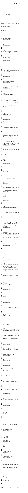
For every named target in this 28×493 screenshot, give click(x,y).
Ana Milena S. (4, 50)
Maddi (3, 159)
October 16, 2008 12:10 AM (6, 200)
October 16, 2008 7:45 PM (6, 355)
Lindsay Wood (4, 240)
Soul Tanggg (4, 374)
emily (3, 121)
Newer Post (2, 487)
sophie (3, 125)
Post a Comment (2, 486)
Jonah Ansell (4, 367)
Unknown (4, 31)
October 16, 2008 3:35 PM (6, 309)
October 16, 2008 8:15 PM (6, 360)
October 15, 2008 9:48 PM (6, 163)
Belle (3, 23)
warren (3, 93)
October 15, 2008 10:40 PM (6, 183)
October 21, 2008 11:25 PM (6, 452)
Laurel (3, 174)
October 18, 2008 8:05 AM (6, 405)
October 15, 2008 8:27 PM (6, 39)
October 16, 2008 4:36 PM (6, 344)
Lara (3, 388)
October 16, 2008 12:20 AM (6, 204)
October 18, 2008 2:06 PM (6, 410)
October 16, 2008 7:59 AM (6, 245)
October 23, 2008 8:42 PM (6, 457)
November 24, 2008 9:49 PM (6, 472)
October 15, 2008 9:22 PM (6, 115)
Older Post (18, 487)
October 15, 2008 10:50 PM (6, 191)
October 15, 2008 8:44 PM (6, 76)
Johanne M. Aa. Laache (5, 247)
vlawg (2, 6)
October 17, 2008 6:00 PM (6, 401)
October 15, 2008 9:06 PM (6, 97)
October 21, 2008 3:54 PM (6, 447)
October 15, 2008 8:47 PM (6, 82)
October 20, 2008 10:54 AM (6, 441)
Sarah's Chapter (4, 379)
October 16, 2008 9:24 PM (6, 365)
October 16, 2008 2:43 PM (6, 302)
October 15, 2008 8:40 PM (6, 60)
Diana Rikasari (4, 412)
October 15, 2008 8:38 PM (6, 53)
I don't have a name (5, 436)
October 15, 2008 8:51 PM (6, 88)
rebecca (3, 206)
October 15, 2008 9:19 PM (6, 111)
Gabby (3, 304)
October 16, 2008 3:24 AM (6, 217)
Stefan (3, 300)
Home (10, 487)
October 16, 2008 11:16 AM (6, 261)
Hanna (3, 130)
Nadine (3, 328)
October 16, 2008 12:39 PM (6, 289)
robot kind (10, 420)
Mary (3, 78)
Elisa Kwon (4, 314)
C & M (3, 282)
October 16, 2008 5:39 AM (6, 227)
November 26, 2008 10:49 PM (7, 477)
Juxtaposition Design (5, 232)
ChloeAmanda (4, 407)
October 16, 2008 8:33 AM (6, 252)
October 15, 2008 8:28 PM (6, 45)
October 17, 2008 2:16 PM (6, 386)
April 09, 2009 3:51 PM (6, 480)
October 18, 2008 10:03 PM (6, 430)
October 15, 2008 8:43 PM (6, 72)
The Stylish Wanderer (5, 273)
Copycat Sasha (4, 109)
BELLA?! (3, 398)
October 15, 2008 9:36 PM (6, 145)
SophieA (3, 291)
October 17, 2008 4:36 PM (6, 393)
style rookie (14, 3)
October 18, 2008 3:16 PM (6, 414)
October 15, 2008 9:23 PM (6, 119)
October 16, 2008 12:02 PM (6, 285)
